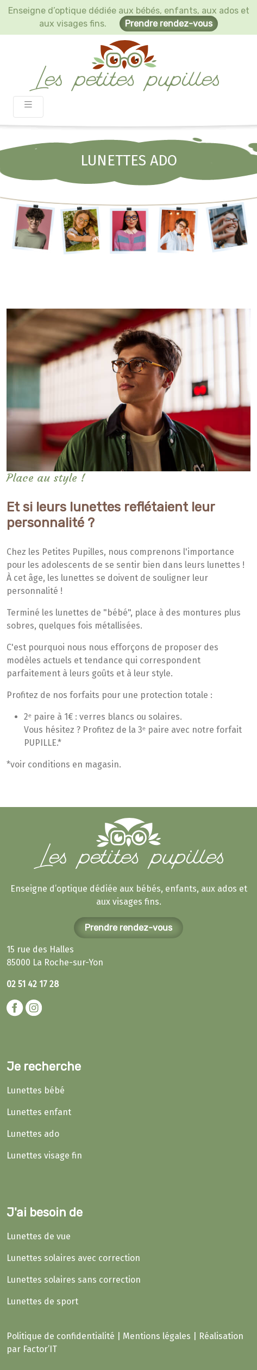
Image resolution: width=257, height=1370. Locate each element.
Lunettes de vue (39, 1236)
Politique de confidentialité (61, 1336)
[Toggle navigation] (28, 107)
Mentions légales (157, 1336)
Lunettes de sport (42, 1301)
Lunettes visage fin (44, 1155)
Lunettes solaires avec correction (73, 1258)
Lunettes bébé (36, 1090)
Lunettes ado (33, 1134)
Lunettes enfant (39, 1112)
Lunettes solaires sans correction (74, 1280)
